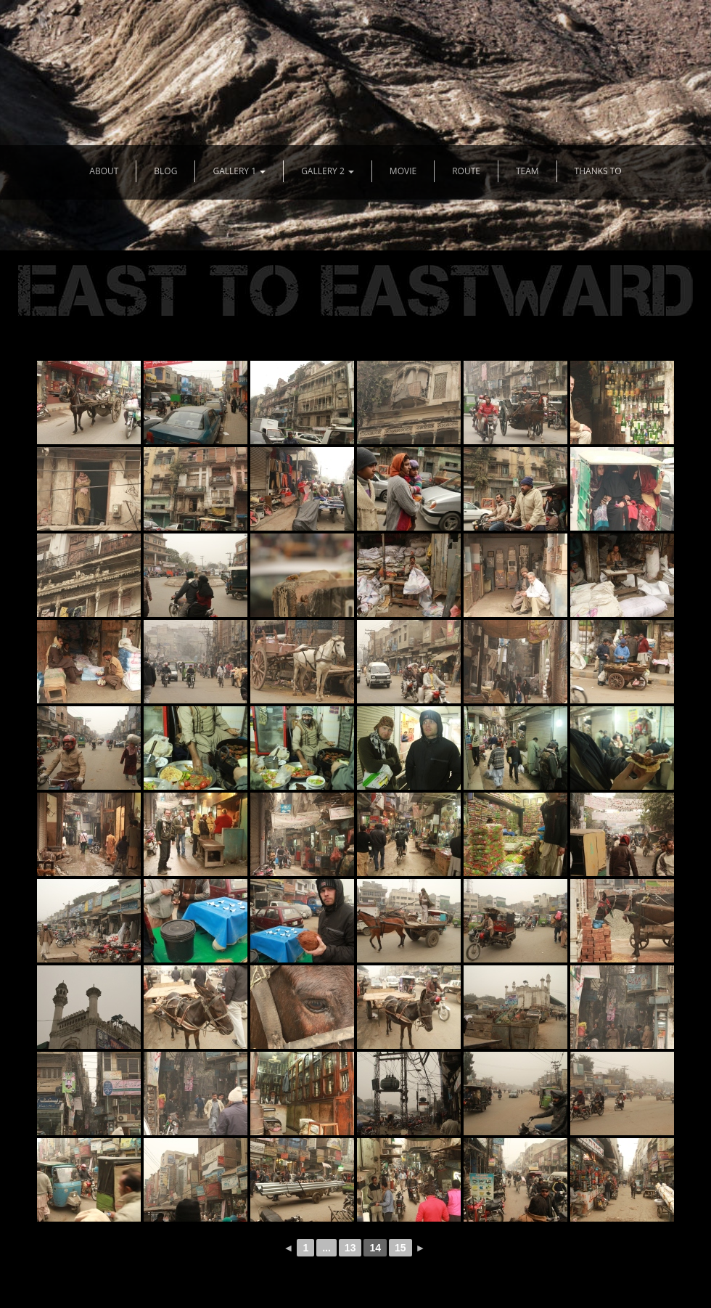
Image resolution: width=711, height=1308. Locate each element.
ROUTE (466, 171)
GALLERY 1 (239, 171)
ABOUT (103, 171)
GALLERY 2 (327, 171)
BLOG (165, 171)
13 (350, 1248)
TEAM (527, 171)
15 (400, 1248)
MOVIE (403, 171)
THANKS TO (598, 171)
